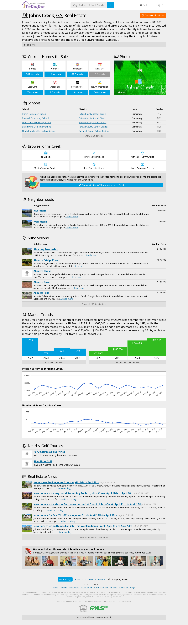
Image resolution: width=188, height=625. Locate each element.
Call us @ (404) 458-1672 (119, 579)
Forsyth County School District (93, 126)
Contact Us (90, 579)
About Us (79, 579)
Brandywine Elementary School (37, 126)
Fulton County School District (92, 114)
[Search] (110, 5)
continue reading (62, 488)
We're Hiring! (65, 579)
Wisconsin (74, 587)
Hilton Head (86, 587)
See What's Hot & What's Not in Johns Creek (101, 185)
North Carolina (101, 587)
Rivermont (39, 210)
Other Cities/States (94, 585)
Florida (64, 587)
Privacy (101, 579)
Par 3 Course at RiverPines (49, 451)
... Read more (71, 216)
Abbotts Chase (42, 271)
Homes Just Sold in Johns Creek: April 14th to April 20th (66, 482)
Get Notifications (153, 15)
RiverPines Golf (43, 461)
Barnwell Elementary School (35, 118)
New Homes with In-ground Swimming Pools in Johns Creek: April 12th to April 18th (83, 493)
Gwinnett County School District (94, 131)
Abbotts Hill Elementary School (36, 122)
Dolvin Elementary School (34, 114)
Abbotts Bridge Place (46, 260)
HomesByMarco (100, 617)
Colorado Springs (127, 587)
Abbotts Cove (41, 282)
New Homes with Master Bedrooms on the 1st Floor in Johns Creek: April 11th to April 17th (87, 504)
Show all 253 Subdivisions (94, 304)
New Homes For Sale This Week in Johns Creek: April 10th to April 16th (75, 515)
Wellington (40, 221)
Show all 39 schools (94, 135)
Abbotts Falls (41, 293)
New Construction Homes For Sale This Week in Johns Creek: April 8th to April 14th (82, 526)
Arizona (113, 587)
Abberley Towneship (45, 249)
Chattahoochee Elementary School (38, 131)
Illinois (55, 587)
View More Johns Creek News (94, 537)
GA (59, 15)
